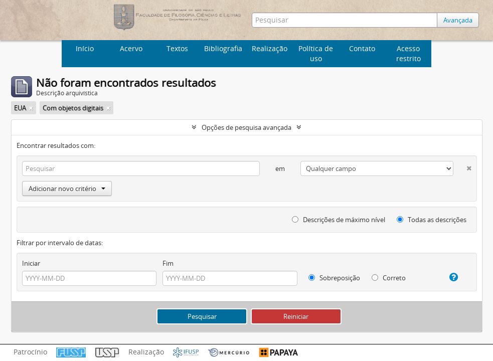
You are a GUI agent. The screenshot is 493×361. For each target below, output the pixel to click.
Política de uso (315, 53)
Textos (177, 48)
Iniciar (31, 263)
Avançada (457, 20)
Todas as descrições (431, 219)
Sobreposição (334, 277)
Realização (269, 48)
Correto (389, 277)
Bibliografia (223, 48)
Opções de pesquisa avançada (246, 127)
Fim (168, 263)
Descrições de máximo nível (338, 219)
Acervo (131, 48)
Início (85, 48)
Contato (362, 48)
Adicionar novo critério (67, 188)
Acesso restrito (408, 53)
